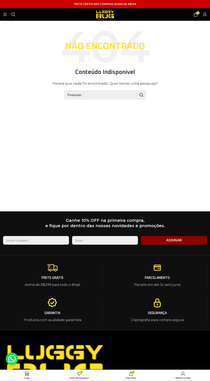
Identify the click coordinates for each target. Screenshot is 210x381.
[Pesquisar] (13, 14)
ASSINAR (174, 240)
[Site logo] (105, 14)
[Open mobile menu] (5, 14)
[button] (12, 359)
